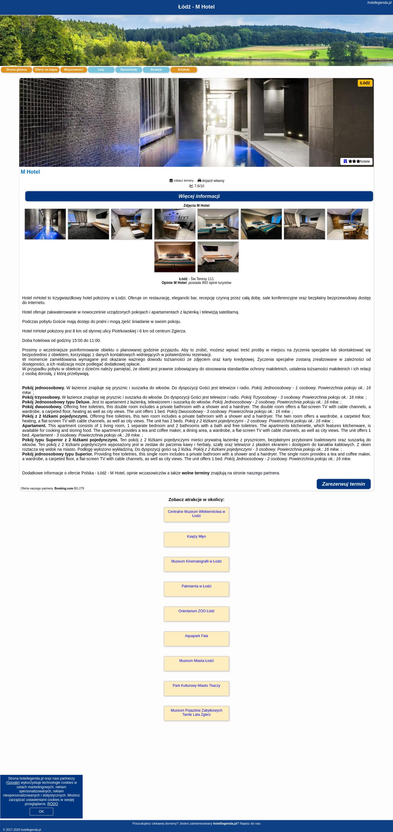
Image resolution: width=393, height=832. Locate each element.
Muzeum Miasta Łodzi (196, 661)
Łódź (365, 82)
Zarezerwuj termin (343, 484)
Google (13, 783)
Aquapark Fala (196, 636)
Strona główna (16, 69)
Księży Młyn (196, 536)
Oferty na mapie (46, 69)
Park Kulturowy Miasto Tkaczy (196, 686)
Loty (101, 69)
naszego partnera (263, 473)
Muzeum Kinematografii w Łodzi (196, 561)
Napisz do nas (250, 823)
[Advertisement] (196, 777)
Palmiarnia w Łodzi (197, 586)
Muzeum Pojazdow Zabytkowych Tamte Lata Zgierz (197, 712)
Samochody (128, 69)
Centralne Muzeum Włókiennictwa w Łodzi (196, 514)
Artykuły (184, 69)
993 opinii (209, 283)
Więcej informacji (199, 196)
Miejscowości (73, 69)
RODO (52, 804)
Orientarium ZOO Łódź (196, 611)
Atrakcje (156, 69)
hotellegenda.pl (380, 3)
